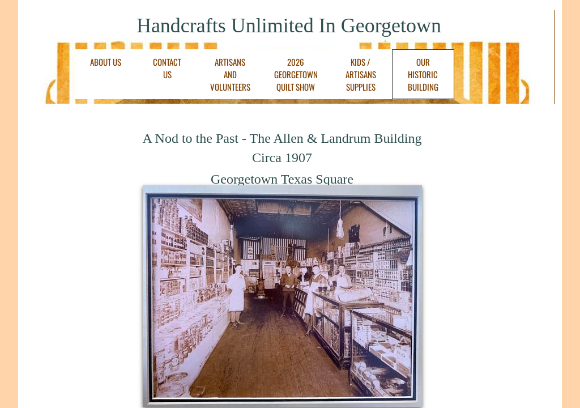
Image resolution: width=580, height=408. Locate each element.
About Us (105, 62)
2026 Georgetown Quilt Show (296, 74)
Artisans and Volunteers (230, 74)
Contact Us (167, 68)
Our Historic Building (423, 74)
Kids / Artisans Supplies (361, 74)
